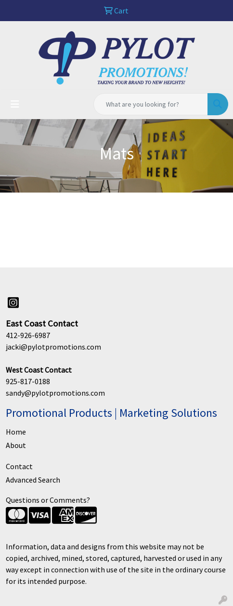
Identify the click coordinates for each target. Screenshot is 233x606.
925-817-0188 (28, 381)
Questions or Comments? (48, 500)
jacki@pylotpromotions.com (53, 346)
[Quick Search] (150, 104)
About (16, 445)
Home (16, 431)
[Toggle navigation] (15, 104)
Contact (19, 466)
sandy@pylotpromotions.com (55, 393)
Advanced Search (33, 480)
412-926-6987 (28, 335)
